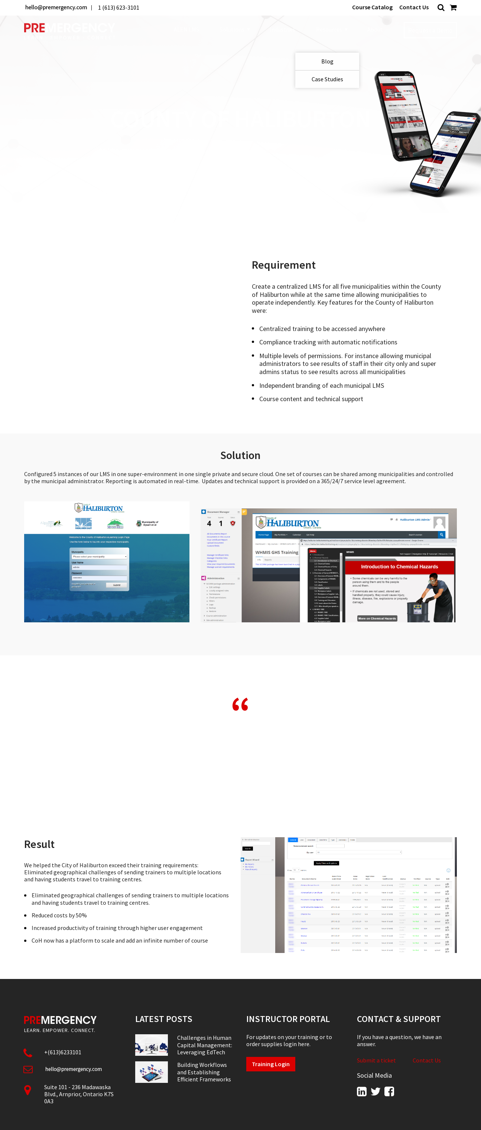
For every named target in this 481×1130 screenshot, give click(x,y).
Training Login (271, 1064)
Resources (331, 29)
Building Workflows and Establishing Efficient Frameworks (204, 1072)
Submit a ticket (376, 1060)
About (375, 29)
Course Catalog (372, 7)
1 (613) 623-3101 (118, 7)
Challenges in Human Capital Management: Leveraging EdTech (204, 1045)
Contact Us (414, 7)
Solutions (234, 29)
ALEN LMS (186, 29)
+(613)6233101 (62, 1052)
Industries (282, 29)
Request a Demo (430, 30)
